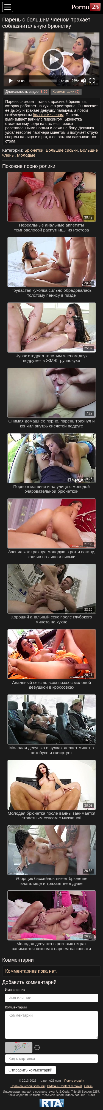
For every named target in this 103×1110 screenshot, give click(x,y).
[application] (51, 59)
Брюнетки (33, 150)
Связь (88, 1086)
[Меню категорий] (7, 7)
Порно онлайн (74, 1080)
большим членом (48, 115)
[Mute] (83, 80)
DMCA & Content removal (64, 1086)
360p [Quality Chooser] (75, 80)
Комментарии (63, 92)
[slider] (43, 81)
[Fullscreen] (92, 80)
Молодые (26, 155)
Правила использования (27, 1086)
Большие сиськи (61, 150)
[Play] (52, 59)
